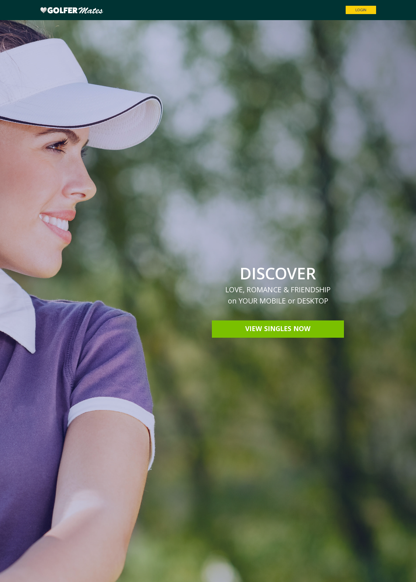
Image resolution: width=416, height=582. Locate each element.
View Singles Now (278, 329)
